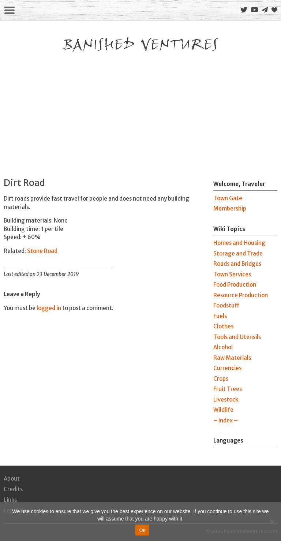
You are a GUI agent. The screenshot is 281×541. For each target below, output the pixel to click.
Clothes (223, 326)
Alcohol (223, 347)
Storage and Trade (238, 253)
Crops (220, 378)
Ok (142, 530)
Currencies (227, 368)
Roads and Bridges (237, 263)
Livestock (225, 399)
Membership (229, 208)
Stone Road (42, 250)
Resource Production (240, 295)
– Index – (225, 420)
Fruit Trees (227, 388)
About (12, 478)
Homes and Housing (239, 242)
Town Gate (227, 198)
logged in (49, 308)
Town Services (232, 274)
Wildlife (223, 409)
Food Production (234, 284)
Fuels (220, 316)
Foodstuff (226, 305)
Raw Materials (232, 357)
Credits (13, 489)
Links (10, 499)
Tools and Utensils (237, 336)
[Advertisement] (140, 109)
